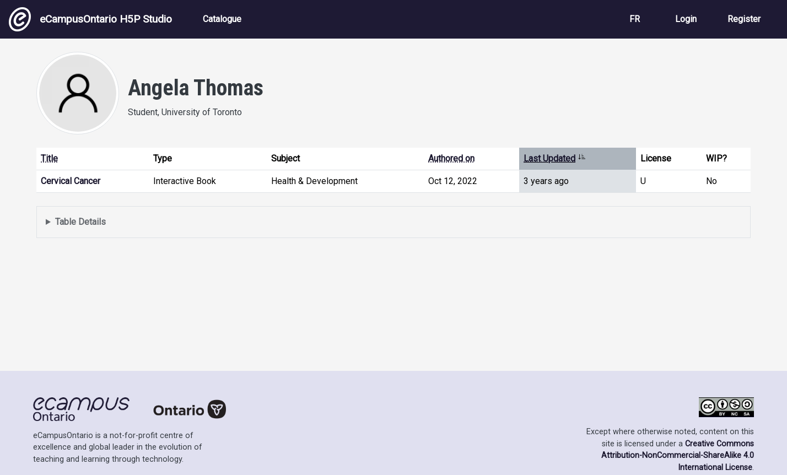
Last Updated (555, 158)
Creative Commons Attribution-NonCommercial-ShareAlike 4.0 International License (677, 455)
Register (744, 19)
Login (686, 19)
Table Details (80, 222)
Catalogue (222, 19)
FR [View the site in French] (634, 19)
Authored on (451, 158)
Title (49, 158)
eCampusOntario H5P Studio (90, 19)
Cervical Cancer (70, 181)
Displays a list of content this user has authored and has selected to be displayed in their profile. (393, 222)
